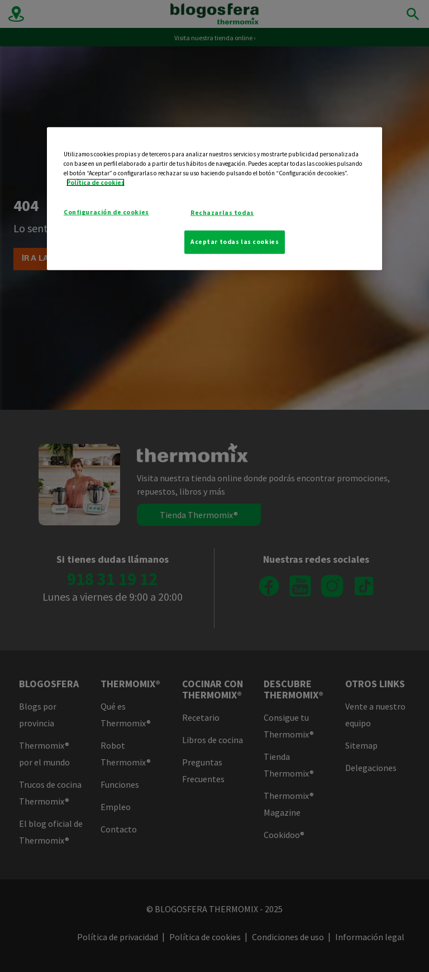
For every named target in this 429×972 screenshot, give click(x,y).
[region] (214, 198)
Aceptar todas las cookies (234, 242)
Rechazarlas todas (222, 213)
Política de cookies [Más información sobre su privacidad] (95, 182)
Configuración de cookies (106, 212)
